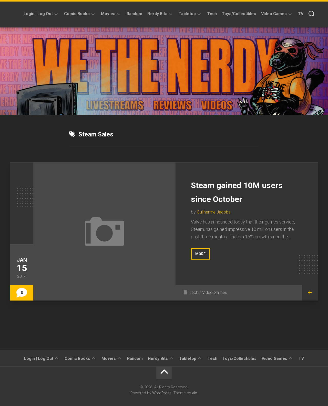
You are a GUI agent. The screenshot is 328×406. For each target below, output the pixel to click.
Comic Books (77, 13)
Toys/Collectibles (239, 13)
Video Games (274, 13)
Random (134, 13)
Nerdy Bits (157, 13)
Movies (108, 13)
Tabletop (187, 13)
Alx (194, 393)
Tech (212, 13)
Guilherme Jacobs (215, 212)
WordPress (161, 393)
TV (300, 13)
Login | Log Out (38, 13)
